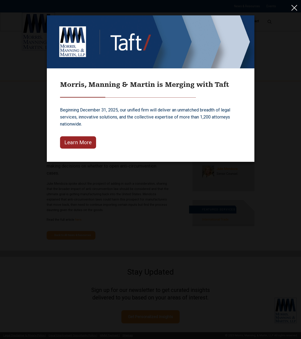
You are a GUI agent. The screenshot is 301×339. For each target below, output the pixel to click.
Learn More (78, 142)
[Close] (293, 7)
